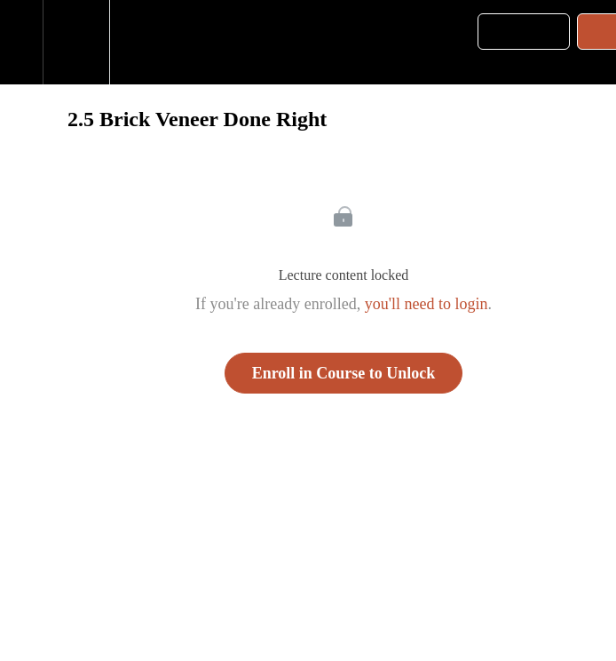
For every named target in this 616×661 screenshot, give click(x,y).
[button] (21, 42)
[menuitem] (76, 42)
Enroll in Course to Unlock (344, 373)
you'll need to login (426, 304)
